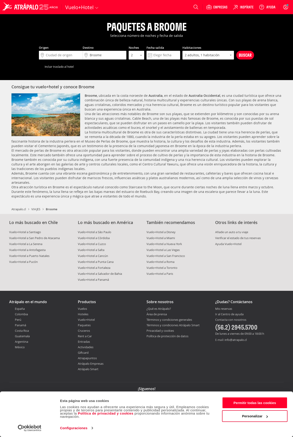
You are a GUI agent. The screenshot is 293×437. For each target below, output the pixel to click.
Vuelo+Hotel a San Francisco (165, 256)
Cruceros (84, 331)
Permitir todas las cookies (254, 403)
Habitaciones (191, 48)
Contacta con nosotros (230, 320)
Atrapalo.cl (18, 209)
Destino (88, 48)
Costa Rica (22, 331)
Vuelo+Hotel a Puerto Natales (29, 256)
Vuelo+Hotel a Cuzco (92, 244)
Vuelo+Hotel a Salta (91, 250)
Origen (44, 48)
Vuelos (82, 309)
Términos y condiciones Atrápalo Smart (173, 325)
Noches (134, 48)
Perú (18, 320)
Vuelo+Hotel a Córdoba (94, 238)
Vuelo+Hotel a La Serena (25, 244)
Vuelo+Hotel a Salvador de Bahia (100, 274)
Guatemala (22, 336)
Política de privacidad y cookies (105, 413)
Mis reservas (223, 309)
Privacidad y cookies (160, 331)
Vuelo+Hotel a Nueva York (164, 244)
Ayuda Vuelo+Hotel (228, 244)
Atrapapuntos (87, 358)
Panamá (20, 325)
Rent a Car (85, 336)
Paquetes (84, 325)
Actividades (85, 347)
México (20, 347)
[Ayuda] (267, 7)
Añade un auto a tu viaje (231, 232)
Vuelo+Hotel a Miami (160, 238)
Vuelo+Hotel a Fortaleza (94, 268)
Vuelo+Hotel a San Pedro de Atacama (34, 238)
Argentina (21, 342)
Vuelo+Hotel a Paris (159, 274)
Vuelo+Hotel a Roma (160, 262)
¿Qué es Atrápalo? (158, 309)
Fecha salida (155, 48)
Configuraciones (73, 428)
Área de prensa (156, 314)
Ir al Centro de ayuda (229, 314)
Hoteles (83, 314)
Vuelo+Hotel (86, 320)
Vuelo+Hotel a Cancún (93, 256)
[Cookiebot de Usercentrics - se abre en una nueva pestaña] (30, 428)
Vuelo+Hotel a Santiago (25, 232)
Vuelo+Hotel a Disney (161, 232)
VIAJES (35, 209)
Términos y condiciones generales (169, 320)
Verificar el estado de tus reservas (238, 238)
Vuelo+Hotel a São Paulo (94, 232)
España (20, 309)
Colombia (21, 314)
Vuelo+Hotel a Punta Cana (96, 262)
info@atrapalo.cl (236, 340)
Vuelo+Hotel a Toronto (161, 268)
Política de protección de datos (167, 336)
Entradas (84, 342)
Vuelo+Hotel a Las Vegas (163, 250)
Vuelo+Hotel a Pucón (23, 262)
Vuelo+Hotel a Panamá (93, 280)
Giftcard (83, 353)
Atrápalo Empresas (90, 363)
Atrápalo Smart (88, 369)
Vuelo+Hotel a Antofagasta (27, 250)
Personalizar (255, 416)
